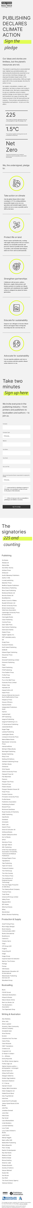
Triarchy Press (6, 892)
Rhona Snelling (6, 1160)
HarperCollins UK (7, 690)
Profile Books (6, 799)
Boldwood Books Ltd (8, 593)
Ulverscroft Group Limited (10, 897)
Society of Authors (8, 1168)
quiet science (22, 1206)
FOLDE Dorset (6, 992)
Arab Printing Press (8, 924)
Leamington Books (8, 734)
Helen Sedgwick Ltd (8, 1091)
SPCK (4, 839)
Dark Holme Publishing (9, 627)
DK (3, 640)
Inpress (4, 712)
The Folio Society (7, 873)
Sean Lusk (5, 824)
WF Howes (5, 904)
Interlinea (5, 1098)
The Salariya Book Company (11, 889)
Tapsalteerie (6, 861)
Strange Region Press (9, 858)
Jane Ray (5, 1108)
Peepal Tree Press (8, 782)
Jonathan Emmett (7, 1110)
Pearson (4, 779)
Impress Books (6, 705)
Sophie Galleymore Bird (9, 834)
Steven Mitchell (7, 1170)
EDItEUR (4, 650)
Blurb (3, 990)
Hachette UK (6, 687)
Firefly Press (6, 675)
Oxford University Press (9, 771)
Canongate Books (7, 617)
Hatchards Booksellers (9, 995)
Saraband (5, 819)
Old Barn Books (7, 764)
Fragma (4, 948)
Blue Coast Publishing (9, 590)
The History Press (7, 876)
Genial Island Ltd (7, 1071)
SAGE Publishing (7, 814)
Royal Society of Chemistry (10, 812)
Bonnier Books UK (7, 595)
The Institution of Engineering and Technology (7, 880)
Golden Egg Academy (8, 1078)
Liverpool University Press (10, 737)
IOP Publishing (6, 717)
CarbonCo (5, 938)
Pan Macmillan (6, 776)
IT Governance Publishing (10, 724)
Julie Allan (5, 1113)
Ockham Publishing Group (10, 761)
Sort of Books (6, 837)
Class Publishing (7, 619)
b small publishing (7, 580)
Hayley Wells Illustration (9, 1088)
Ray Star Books (6, 1153)
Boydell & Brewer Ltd (8, 603)
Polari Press (6, 792)
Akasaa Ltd (5, 563)
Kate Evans (5, 1115)
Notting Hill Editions (8, 759)
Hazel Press (6, 692)
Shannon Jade (6, 1163)
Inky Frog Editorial (7, 1096)
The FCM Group (7, 871)
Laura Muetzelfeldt (8, 1120)
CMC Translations (7, 1046)
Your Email (5, 458)
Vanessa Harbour (7, 1183)
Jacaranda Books (7, 727)
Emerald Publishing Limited (10, 660)
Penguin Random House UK (10, 789)
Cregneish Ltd (6, 1051)
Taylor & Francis (7, 866)
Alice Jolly (5, 1021)
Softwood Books (7, 832)
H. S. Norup (5, 1083)
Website (4, 440)
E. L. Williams (6, 1056)
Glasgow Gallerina (7, 1076)
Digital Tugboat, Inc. (8, 635)
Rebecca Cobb (6, 1155)
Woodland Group (7, 980)
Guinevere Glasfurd (8, 1081)
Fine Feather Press (8, 672)
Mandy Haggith (6, 1137)
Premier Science (7, 794)
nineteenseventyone (15, 1207)
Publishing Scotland (8, 804)
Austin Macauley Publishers (10, 575)
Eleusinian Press (7, 655)
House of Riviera (7, 702)
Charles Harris (6, 941)
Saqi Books (5, 817)
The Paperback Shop (8, 1009)
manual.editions (7, 746)
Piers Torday (6, 1148)
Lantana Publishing (8, 732)
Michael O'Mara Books (9, 749)
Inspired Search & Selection (10, 959)
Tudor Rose (5, 894)
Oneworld (5, 766)
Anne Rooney (6, 1033)
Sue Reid (5, 1178)
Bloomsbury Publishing (9, 588)
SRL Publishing (6, 847)
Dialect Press (6, 632)
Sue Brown (5, 1175)
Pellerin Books (6, 787)
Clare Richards (6, 1043)
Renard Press (6, 807)
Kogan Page (5, 729)
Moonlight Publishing (8, 751)
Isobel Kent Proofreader (9, 1101)
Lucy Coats (5, 1128)
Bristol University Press (9, 605)
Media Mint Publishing (9, 1142)
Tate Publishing (7, 863)
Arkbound (5, 573)
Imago (4, 953)
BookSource (6, 936)
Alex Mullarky (6, 1019)
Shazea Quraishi (7, 1165)
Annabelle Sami (7, 1031)
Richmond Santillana (8, 809)
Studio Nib (5, 1173)
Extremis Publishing (8, 662)
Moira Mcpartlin (7, 1145)
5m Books (5, 560)
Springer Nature (7, 845)
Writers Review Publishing (10, 914)
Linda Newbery (6, 1123)
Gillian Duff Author (8, 1073)
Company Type (6, 432)
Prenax (4, 966)
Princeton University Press (10, 797)
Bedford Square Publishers (10, 585)
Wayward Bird (6, 902)
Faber (4, 665)
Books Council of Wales (9, 600)
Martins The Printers (8, 961)
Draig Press (5, 642)
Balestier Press (7, 583)
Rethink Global (6, 1158)
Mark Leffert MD (7, 1140)
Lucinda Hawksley (7, 1125)
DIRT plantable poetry (9, 637)
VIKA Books (5, 969)
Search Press (6, 827)
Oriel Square (6, 769)
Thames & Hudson (7, 868)
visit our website (23, 1203)
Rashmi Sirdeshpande (9, 1150)
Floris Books (6, 677)
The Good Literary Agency (10, 1180)
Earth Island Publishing (9, 647)
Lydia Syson (5, 1135)
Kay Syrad (5, 1118)
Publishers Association (9, 802)
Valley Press (6, 899)
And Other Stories (7, 568)
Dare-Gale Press (7, 624)
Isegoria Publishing (8, 719)
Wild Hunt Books (7, 907)
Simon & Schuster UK (8, 829)
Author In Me (6, 578)
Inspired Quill (6, 714)
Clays (3, 943)
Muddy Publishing (7, 754)
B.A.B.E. (4, 1036)
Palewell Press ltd (7, 774)
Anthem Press (6, 570)
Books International (8, 933)
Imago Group (6, 956)
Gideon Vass (6, 685)
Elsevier (4, 657)
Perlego (4, 964)
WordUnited (5, 912)
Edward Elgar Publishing (9, 652)
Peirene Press (6, 784)
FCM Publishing (7, 670)
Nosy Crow (5, 756)
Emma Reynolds (7, 1058)
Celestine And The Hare (9, 1038)
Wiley (3, 909)
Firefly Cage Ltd (7, 1063)
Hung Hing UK (6, 951)
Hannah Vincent (7, 1086)
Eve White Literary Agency (10, 1061)
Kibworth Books (7, 997)
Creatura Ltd (6, 1048)
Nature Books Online (8, 1000)
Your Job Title (6, 466)
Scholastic (5, 822)
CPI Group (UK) (7, 946)
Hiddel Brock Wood (8, 1093)
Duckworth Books (7, 645)
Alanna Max (5, 565)
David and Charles (7, 630)
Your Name (5, 449)
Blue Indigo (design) (8, 926)
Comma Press (6, 622)
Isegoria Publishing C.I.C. (10, 722)
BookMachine (6, 598)
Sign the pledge (16, 506)
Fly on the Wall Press (8, 680)
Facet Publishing (7, 667)
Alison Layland (6, 1024)
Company (5, 423)
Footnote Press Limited (9, 682)
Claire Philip (6, 1041)
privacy (23, 1207)
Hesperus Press (7, 699)
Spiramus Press (7, 842)
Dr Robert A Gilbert (8, 1053)
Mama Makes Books (8, 739)
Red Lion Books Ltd (8, 1002)
